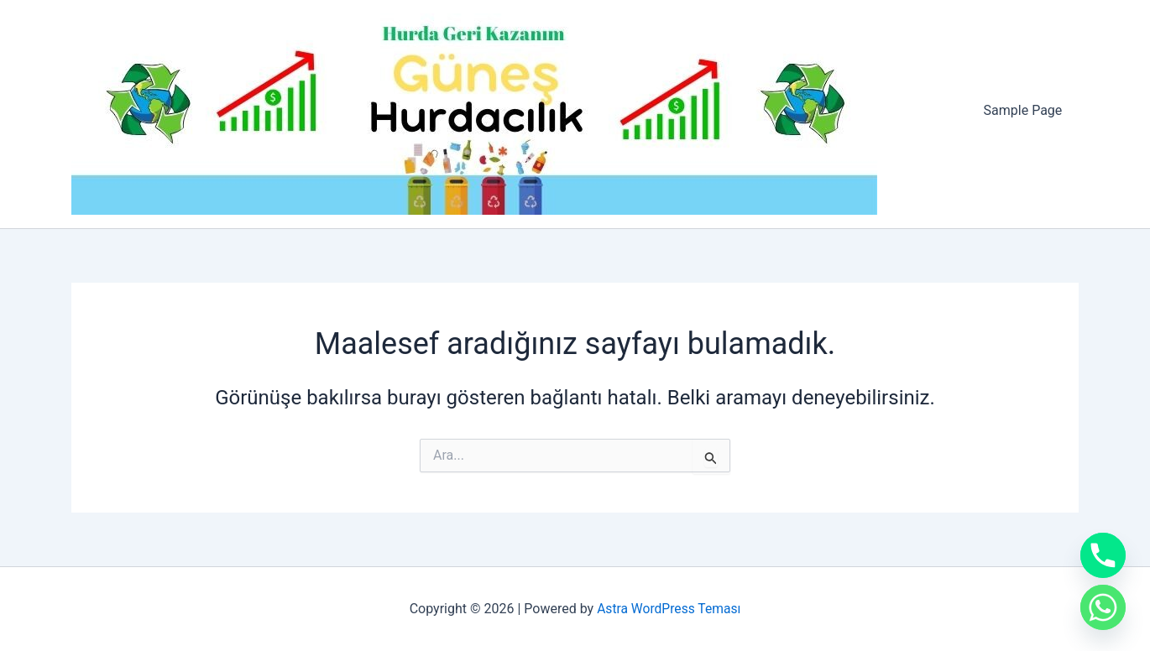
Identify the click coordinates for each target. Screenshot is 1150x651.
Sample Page (1025, 110)
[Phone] (1103, 555)
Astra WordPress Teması (668, 609)
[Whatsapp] (1103, 607)
